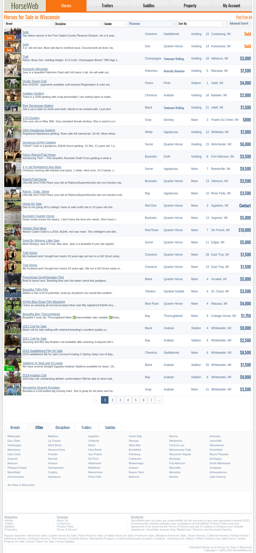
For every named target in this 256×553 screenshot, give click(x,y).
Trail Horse (29, 253)
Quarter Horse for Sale (62, 535)
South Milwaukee (220, 463)
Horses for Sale (37, 535)
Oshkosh (93, 440)
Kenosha (215, 436)
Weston (173, 476)
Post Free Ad (244, 17)
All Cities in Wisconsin (21, 484)
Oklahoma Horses (15, 538)
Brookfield (135, 449)
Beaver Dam (136, 472)
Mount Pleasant (219, 454)
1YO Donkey (31, 118)
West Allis (134, 445)
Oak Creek (14, 454)
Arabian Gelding (33, 93)
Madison (53, 436)
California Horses (217, 535)
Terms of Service (67, 529)
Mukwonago (136, 463)
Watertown (94, 463)
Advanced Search (239, 23)
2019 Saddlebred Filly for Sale (42, 351)
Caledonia (135, 458)
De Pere (93, 458)
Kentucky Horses (38, 538)
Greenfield (216, 449)
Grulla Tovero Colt (34, 81)
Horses (8, 520)
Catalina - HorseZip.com (169, 538)
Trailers (9, 523)
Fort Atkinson (177, 463)
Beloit (91, 445)
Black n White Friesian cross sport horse (211, 538)
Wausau (134, 440)
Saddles (9, 526)
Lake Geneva (218, 476)
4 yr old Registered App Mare (41, 167)
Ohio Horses (58, 538)
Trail (25, 57)
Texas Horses (196, 535)
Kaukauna (54, 476)
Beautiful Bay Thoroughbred (41, 314)
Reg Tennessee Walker (37, 106)
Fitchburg (134, 454)
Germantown (56, 467)
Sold (25, 32)
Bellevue (134, 476)
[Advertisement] (128, 413)
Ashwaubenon (218, 472)
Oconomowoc (16, 476)
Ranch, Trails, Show (35, 191)
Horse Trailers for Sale (40, 541)
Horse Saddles (65, 541)
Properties (10, 529)
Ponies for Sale (144, 535)
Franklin (53, 454)
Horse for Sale (32, 204)
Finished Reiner (78, 538)
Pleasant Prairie (17, 467)
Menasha (174, 472)
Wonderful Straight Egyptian (41, 387)
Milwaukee (14, 436)
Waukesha (175, 440)
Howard (133, 467)
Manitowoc (14, 449)
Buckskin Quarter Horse (38, 216)
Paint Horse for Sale (90, 535)
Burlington (216, 458)
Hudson (53, 463)
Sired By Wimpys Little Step (41, 240)
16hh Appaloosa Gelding (38, 130)
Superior (13, 458)
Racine (173, 436)
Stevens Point (56, 449)
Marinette (175, 467)
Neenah (53, 458)
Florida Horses (239, 535)
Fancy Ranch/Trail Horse (39, 155)
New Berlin (95, 449)
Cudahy (53, 472)
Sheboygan (15, 445)
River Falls (94, 476)
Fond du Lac (176, 445)
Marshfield (14, 472)
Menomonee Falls (180, 449)
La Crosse (54, 440)
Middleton (94, 467)
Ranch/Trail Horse (34, 179)
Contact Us (63, 523)
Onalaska (215, 467)
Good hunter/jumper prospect (134, 538)
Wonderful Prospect (102, 538)
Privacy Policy (65, 526)
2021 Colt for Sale (34, 326)
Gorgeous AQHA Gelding (39, 142)
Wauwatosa (217, 445)
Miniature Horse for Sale (171, 535)
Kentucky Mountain (35, 69)
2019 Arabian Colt (34, 375)
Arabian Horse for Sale (119, 535)
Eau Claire (14, 440)
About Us (62, 520)
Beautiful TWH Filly (35, 289)
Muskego (174, 458)
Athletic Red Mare (34, 228)
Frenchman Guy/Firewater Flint (43, 277)
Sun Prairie (95, 454)
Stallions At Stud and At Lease (42, 363)
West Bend (55, 445)
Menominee (95, 472)
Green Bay (135, 436)
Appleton (93, 436)
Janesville (216, 440)
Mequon (13, 463)
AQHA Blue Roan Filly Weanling (43, 302)
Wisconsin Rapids (180, 454)
